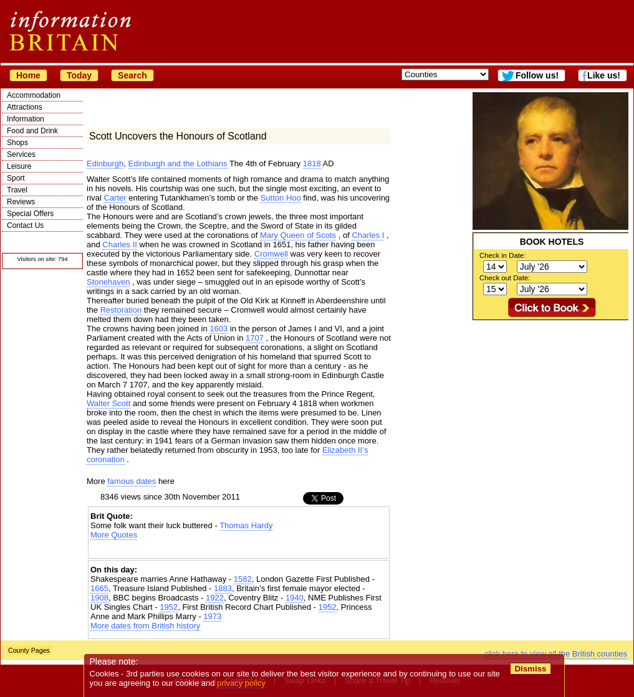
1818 (312, 163)
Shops (17, 142)
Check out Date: (504, 278)
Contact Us (25, 225)
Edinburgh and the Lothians (178, 163)
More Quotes (113, 534)
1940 (295, 597)
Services (21, 154)
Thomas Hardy (245, 525)
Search (132, 75)
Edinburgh (105, 163)
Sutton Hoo (281, 197)
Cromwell (271, 253)
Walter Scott (108, 403)
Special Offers (30, 213)
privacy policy (241, 683)
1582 (243, 579)
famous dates (131, 481)
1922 (215, 597)
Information (25, 119)
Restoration (121, 310)
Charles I (368, 235)
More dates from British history (145, 625)
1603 (218, 328)
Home (28, 75)
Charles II (119, 244)
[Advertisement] (239, 550)
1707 (255, 338)
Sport (16, 178)
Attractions (24, 107)
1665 (99, 588)
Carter (114, 197)
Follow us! (537, 75)
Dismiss (530, 668)
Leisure (19, 166)
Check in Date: (502, 255)
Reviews (21, 201)
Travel (17, 190)
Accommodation (33, 95)
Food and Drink (32, 130)
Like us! (603, 75)
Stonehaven (108, 282)
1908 (99, 597)
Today (79, 75)
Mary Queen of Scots (298, 235)
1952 (169, 607)
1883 (223, 588)
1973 (212, 616)
